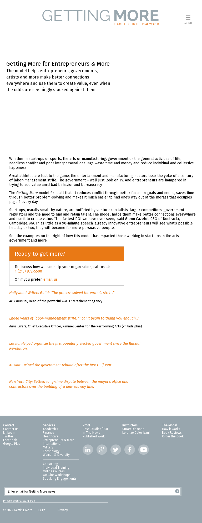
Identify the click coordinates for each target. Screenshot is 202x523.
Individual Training (56, 467)
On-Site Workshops (56, 475)
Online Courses (54, 471)
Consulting (50, 464)
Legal (42, 510)
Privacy (63, 510)
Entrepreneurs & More (58, 440)
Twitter (8, 436)
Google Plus (11, 444)
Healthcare (51, 436)
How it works (171, 429)
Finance (48, 433)
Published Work (94, 436)
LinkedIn (9, 433)
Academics (50, 429)
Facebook (10, 440)
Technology (51, 451)
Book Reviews (172, 433)
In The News (91, 433)
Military (48, 447)
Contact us (10, 429)
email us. (50, 279)
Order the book (173, 436)
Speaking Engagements (60, 478)
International (52, 444)
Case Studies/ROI (95, 429)
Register (177, 491)
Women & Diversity (56, 455)
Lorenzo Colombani (136, 433)
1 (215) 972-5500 (28, 271)
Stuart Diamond (133, 429)
